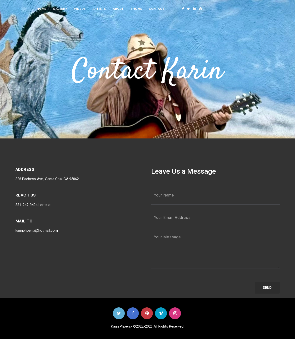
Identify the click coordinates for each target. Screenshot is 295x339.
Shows (136, 8)
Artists (99, 8)
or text (44, 205)
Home (41, 8)
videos (80, 8)
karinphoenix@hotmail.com (36, 230)
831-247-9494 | (27, 205)
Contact (156, 8)
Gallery (60, 8)
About (118, 8)
